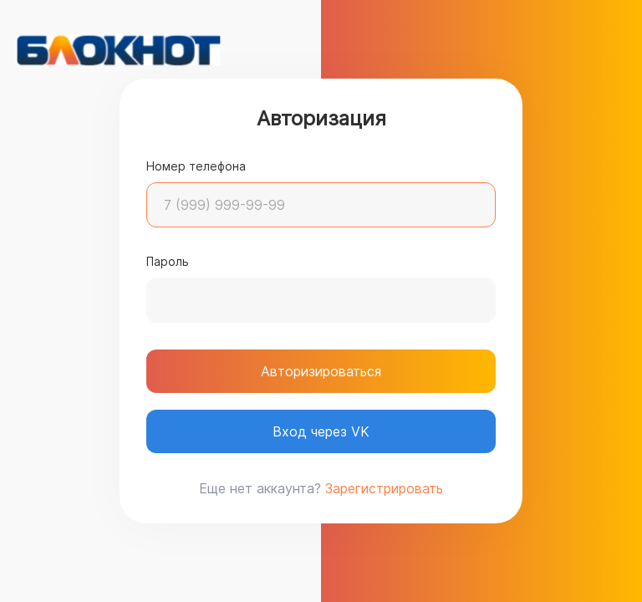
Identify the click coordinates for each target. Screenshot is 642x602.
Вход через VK (321, 431)
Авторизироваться (321, 371)
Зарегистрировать (384, 488)
